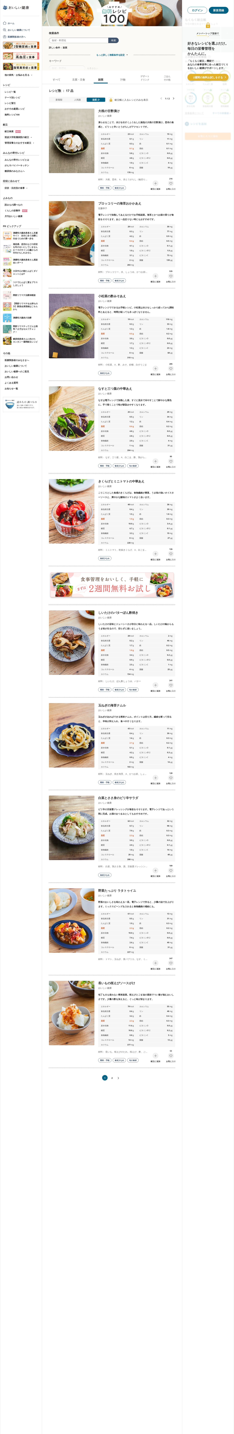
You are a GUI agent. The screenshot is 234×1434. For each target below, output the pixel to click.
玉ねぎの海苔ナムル (112, 705)
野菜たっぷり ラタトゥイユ (117, 890)
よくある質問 (11, 382)
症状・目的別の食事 (15, 187)
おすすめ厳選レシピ (15, 108)
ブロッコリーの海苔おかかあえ (119, 203)
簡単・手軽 (104, 188)
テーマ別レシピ (12, 97)
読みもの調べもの (13, 204)
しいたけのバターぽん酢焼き (118, 613)
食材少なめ (119, 188)
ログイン (197, 10)
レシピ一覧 (10, 91)
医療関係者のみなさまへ (17, 360)
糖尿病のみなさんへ (15, 171)
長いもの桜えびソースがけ (116, 983)
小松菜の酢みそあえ (112, 296)
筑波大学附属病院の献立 (17, 137)
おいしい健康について (19, 29)
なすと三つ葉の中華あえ (115, 389)
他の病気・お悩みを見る (17, 74)
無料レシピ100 (12, 114)
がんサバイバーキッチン (17, 165)
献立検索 (13, 131)
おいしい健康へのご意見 (17, 371)
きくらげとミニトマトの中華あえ (121, 481)
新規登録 (218, 10)
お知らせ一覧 (11, 388)
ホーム (11, 23)
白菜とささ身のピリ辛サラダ (118, 798)
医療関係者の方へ (17, 36)
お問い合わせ (11, 377)
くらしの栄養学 (16, 210)
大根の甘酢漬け (109, 111)
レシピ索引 (10, 103)
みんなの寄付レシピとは (17, 159)
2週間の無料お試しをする (208, 77)
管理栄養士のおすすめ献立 (18, 142)
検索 (113, 40)
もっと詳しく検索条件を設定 (110, 54)
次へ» (119, 1078)
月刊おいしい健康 (13, 216)
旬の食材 (133, 465)
